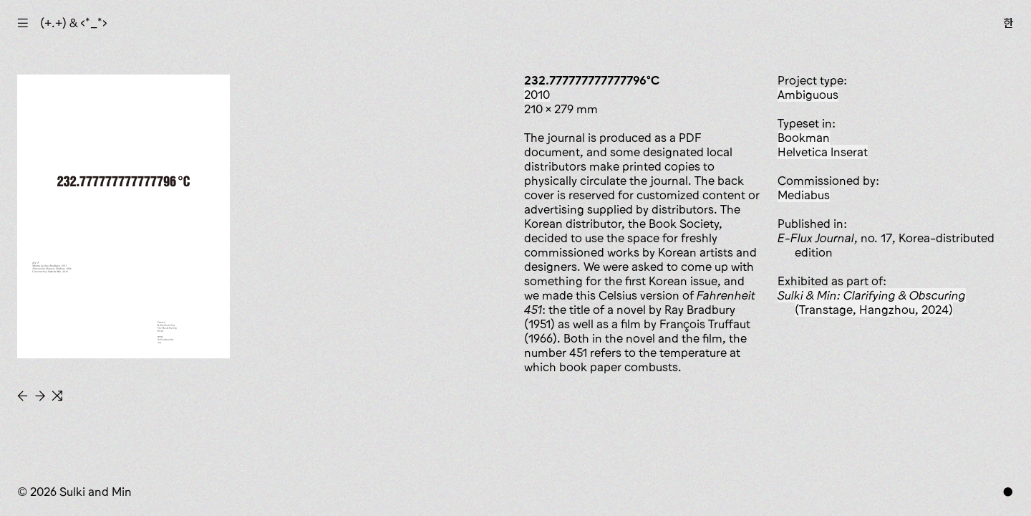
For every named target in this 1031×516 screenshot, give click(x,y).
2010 (537, 94)
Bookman (804, 137)
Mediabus (804, 195)
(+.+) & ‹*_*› (73, 23)
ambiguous (808, 94)
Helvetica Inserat (823, 152)
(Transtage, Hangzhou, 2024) (872, 302)
